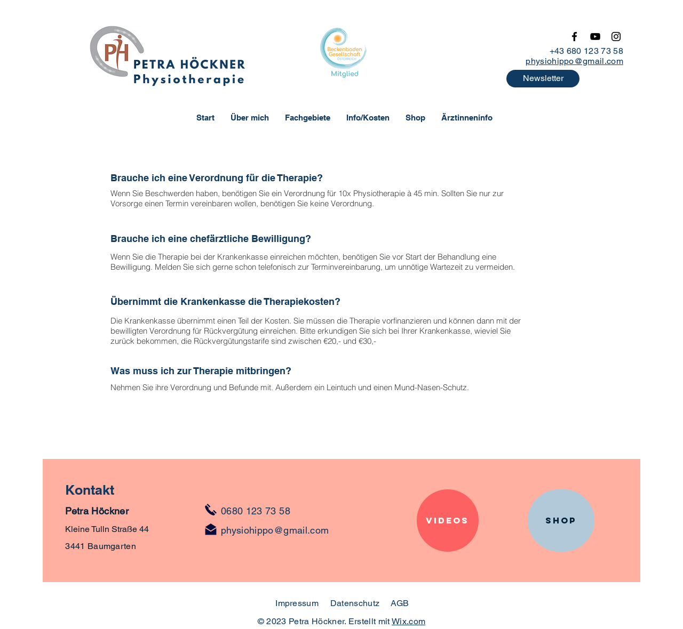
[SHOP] (561, 520)
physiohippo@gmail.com (574, 61)
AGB (400, 603)
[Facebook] (574, 36)
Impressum (297, 603)
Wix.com (408, 621)
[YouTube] (595, 36)
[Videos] (448, 520)
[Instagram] (616, 36)
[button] (542, 78)
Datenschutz (356, 603)
